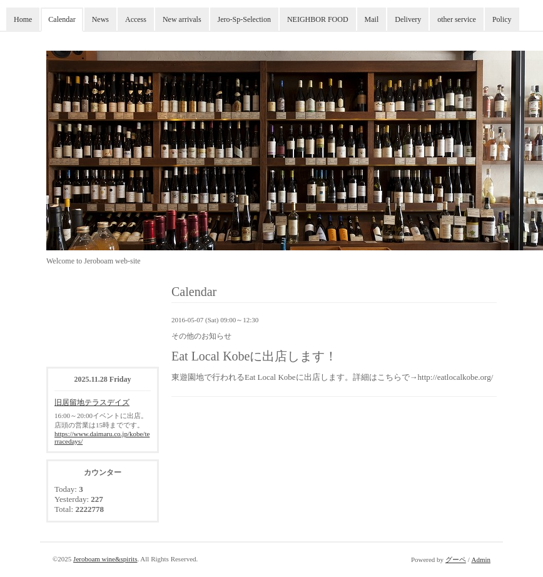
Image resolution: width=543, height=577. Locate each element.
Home (23, 19)
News (100, 19)
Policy (502, 19)
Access (135, 19)
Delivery (408, 19)
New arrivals (182, 19)
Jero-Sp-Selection (244, 19)
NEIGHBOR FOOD (317, 19)
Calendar (61, 19)
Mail (372, 19)
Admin (480, 559)
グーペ (455, 559)
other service (456, 19)
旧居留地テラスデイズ (91, 402)
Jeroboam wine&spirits (105, 559)
